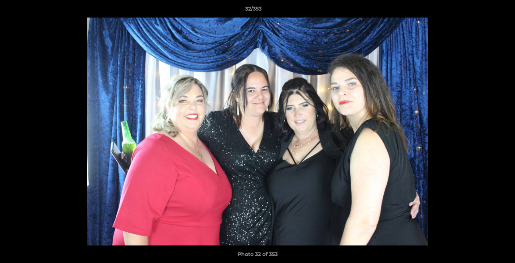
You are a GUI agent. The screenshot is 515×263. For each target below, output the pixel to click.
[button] (484, 10)
